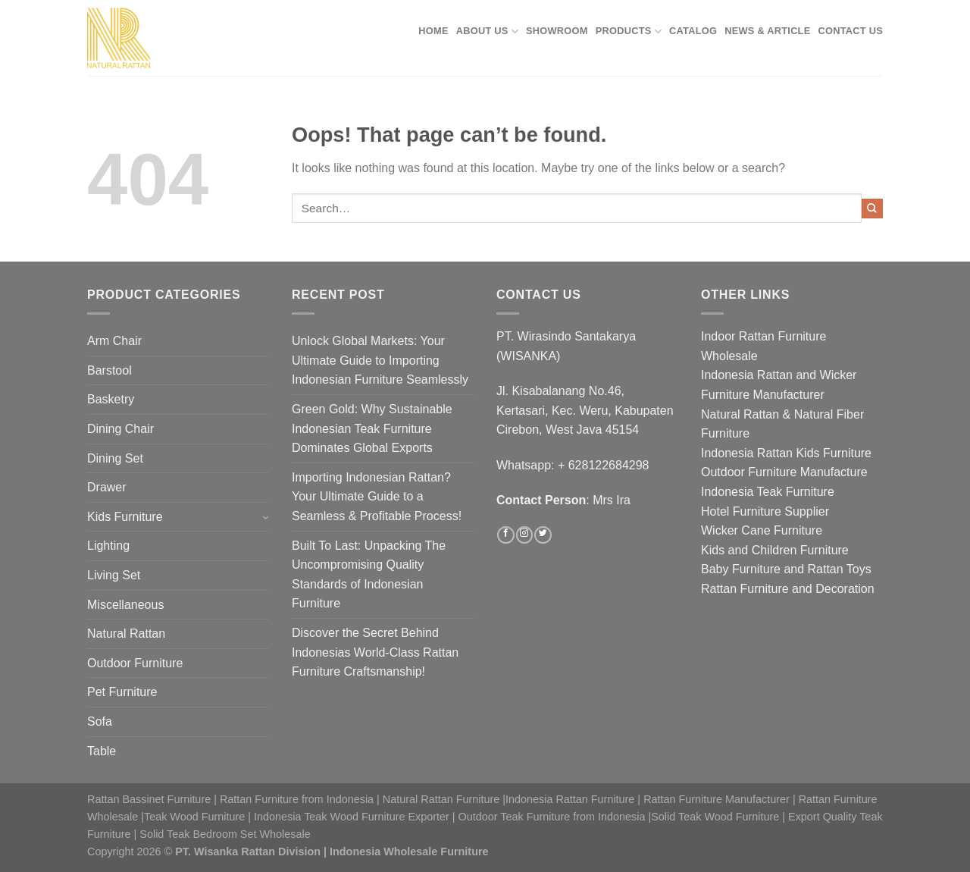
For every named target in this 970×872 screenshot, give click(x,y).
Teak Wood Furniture (194, 817)
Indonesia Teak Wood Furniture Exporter (351, 817)
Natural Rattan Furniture (441, 799)
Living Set (113, 575)
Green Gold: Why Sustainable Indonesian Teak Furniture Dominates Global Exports (372, 428)
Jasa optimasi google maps (774, 627)
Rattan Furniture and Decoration (788, 588)
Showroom (557, 30)
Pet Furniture (122, 691)
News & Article (767, 30)
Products (629, 31)
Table (101, 751)
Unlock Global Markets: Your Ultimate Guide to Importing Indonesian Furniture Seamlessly (380, 360)
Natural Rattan (126, 633)
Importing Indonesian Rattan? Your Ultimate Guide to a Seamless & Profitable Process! (377, 496)
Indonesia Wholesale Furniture (409, 851)
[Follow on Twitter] (542, 535)
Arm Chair (114, 340)
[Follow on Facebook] (505, 535)
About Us (487, 31)
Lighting (108, 545)
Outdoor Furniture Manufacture (784, 472)
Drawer (107, 487)
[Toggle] (265, 516)
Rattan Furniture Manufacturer (716, 799)
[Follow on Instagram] (524, 535)
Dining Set (115, 458)
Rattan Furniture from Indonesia (297, 799)
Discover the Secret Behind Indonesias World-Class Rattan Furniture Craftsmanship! (375, 652)
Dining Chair (120, 428)
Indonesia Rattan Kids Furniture (786, 453)
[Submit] (872, 208)
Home (433, 30)
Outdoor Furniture (135, 663)
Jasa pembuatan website (768, 647)
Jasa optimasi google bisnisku (781, 608)
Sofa (99, 721)
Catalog (693, 30)
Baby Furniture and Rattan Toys (786, 569)
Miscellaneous (125, 604)
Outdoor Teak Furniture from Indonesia (552, 817)
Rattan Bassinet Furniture (149, 799)
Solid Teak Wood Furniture (715, 817)
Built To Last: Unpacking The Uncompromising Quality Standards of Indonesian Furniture (369, 574)
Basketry (110, 399)
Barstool (109, 370)
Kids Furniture (125, 516)
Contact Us (851, 30)
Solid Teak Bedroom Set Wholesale (224, 834)
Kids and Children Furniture (775, 550)
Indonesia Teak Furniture (767, 491)
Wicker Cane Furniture (761, 530)
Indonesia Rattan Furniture (569, 799)
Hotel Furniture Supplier (765, 511)
